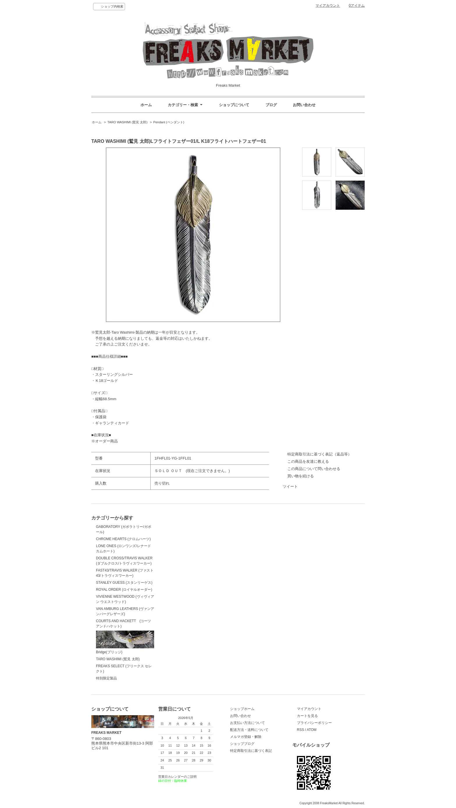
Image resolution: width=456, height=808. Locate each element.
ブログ (271, 105)
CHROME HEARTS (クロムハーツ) (123, 539)
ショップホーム (242, 709)
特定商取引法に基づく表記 (251, 751)
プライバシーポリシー (314, 723)
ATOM (312, 730)
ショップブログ (242, 744)
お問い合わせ (304, 105)
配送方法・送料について (249, 730)
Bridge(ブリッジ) (125, 642)
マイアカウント (328, 5)
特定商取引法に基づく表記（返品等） (319, 454)
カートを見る (307, 716)
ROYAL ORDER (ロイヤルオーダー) (124, 590)
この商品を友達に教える (308, 461)
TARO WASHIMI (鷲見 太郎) (127, 122)
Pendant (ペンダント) (168, 122)
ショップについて (234, 105)
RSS (300, 730)
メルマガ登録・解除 (245, 737)
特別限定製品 (106, 678)
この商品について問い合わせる (313, 469)
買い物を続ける (300, 476)
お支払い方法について (247, 723)
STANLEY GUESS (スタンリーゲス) (124, 583)
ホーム (146, 105)
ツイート (290, 486)
